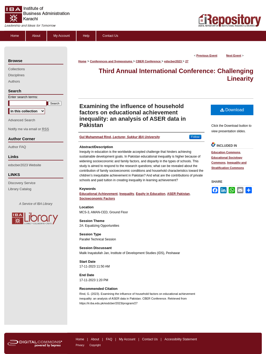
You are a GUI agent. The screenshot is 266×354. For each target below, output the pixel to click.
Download (232, 110)
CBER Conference (148, 61)
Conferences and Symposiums (111, 61)
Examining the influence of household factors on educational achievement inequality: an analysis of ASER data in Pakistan (132, 115)
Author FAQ (17, 147)
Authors (14, 81)
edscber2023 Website (24, 165)
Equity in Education (150, 194)
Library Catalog (19, 189)
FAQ (109, 339)
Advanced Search (21, 120)
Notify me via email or (28, 129)
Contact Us (150, 339)
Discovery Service (21, 183)
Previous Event (206, 55)
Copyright (95, 345)
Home (82, 61)
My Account (127, 339)
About (95, 339)
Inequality (126, 194)
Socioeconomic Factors (97, 198)
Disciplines (16, 75)
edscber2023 (173, 61)
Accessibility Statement (181, 339)
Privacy (80, 345)
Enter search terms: (23, 97)
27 (186, 61)
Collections (16, 69)
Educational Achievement (98, 194)
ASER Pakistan (178, 194)
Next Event (233, 55)
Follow (195, 136)
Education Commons (225, 152)
